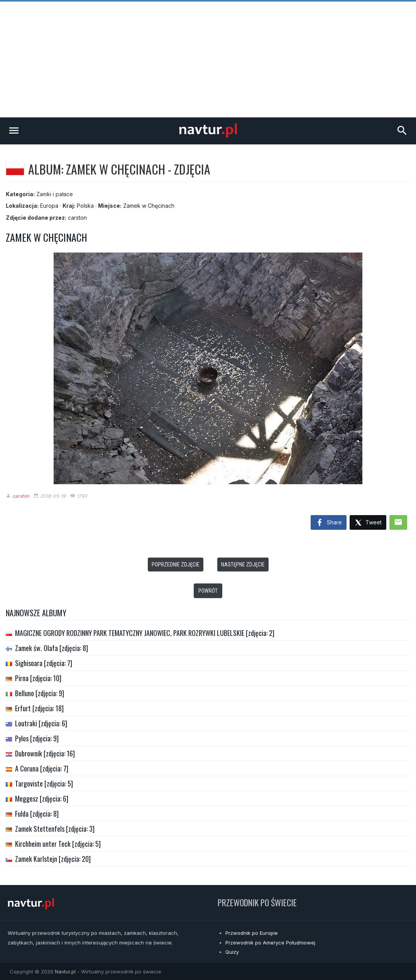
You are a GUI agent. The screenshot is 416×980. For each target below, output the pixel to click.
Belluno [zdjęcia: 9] (39, 693)
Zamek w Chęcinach (148, 205)
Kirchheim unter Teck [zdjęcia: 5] (58, 844)
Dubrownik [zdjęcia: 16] (45, 753)
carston (77, 217)
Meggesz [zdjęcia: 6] (41, 798)
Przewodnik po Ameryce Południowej (270, 942)
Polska (85, 205)
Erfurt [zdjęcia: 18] (39, 708)
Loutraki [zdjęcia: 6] (41, 723)
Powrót (208, 591)
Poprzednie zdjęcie (176, 564)
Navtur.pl (65, 971)
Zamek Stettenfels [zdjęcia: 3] (55, 829)
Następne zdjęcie (243, 564)
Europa (49, 205)
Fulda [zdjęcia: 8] (37, 814)
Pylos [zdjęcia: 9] (37, 738)
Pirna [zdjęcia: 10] (38, 678)
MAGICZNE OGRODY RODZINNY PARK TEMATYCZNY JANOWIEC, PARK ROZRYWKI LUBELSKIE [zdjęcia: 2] (144, 633)
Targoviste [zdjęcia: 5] (44, 783)
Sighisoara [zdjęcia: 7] (43, 663)
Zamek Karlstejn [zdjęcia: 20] (53, 859)
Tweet (368, 523)
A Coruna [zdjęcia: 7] (41, 768)
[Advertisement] (208, 59)
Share (328, 523)
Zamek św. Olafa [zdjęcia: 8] (51, 648)
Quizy (232, 952)
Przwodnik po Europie (251, 933)
